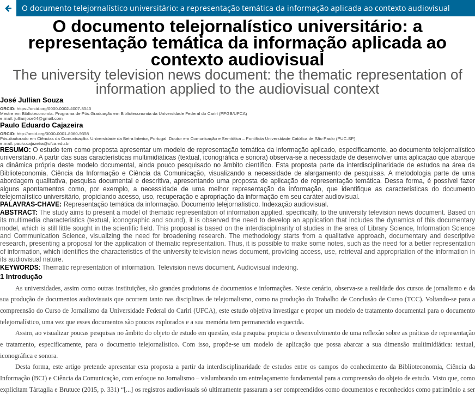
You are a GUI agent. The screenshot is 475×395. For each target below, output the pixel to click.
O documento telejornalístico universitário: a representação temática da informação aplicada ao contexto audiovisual (236, 8)
